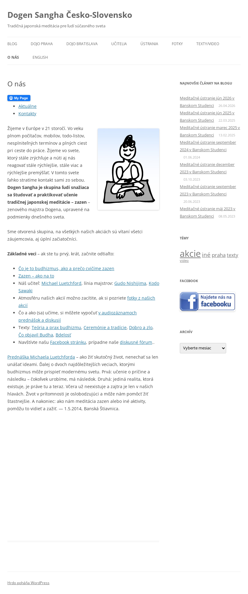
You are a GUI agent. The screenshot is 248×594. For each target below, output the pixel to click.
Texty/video (207, 43)
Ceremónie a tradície (105, 327)
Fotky (177, 43)
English (40, 57)
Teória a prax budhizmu (56, 327)
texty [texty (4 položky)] (232, 255)
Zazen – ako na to (36, 276)
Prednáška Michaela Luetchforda (41, 357)
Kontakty (27, 113)
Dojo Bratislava (82, 43)
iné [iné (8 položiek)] (206, 255)
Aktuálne (27, 106)
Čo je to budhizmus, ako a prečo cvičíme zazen (66, 268)
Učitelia (119, 43)
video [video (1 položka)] (184, 260)
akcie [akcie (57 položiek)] (190, 253)
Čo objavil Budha (35, 335)
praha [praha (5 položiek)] (219, 254)
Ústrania (149, 43)
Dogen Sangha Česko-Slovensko (69, 14)
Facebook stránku (68, 342)
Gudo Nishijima (130, 283)
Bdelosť (63, 335)
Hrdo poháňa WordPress (28, 582)
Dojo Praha (42, 43)
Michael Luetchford (61, 283)
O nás (13, 57)
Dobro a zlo (140, 327)
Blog (12, 43)
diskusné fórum (136, 342)
